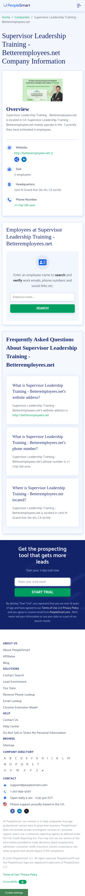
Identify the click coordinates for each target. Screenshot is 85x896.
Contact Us (10, 720)
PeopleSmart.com (60, 612)
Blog (6, 663)
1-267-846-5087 (17, 791)
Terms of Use (49, 608)
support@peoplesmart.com (25, 785)
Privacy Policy (71, 608)
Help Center (11, 726)
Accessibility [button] (15, 882)
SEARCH (42, 308)
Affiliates (9, 656)
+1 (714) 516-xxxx (24, 205)
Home (6, 17)
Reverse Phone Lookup (19, 694)
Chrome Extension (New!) (20, 707)
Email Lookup (12, 701)
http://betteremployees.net (32, 153)
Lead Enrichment (15, 682)
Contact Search (13, 675)
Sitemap (8, 745)
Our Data (9, 688)
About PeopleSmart (16, 650)
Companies (22, 17)
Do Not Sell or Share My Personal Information (34, 733)
